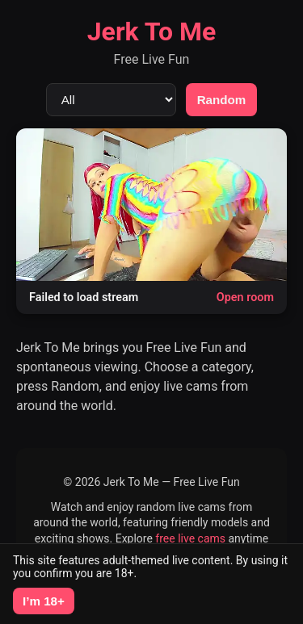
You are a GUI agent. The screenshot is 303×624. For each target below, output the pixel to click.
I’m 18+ (44, 601)
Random (221, 100)
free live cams (190, 538)
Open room (245, 297)
